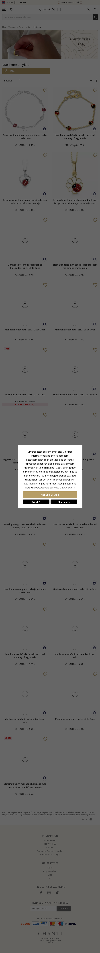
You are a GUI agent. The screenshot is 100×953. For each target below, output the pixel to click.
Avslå (36, 501)
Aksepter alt (50, 494)
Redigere (64, 501)
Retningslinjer (31, 483)
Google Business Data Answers (58, 487)
